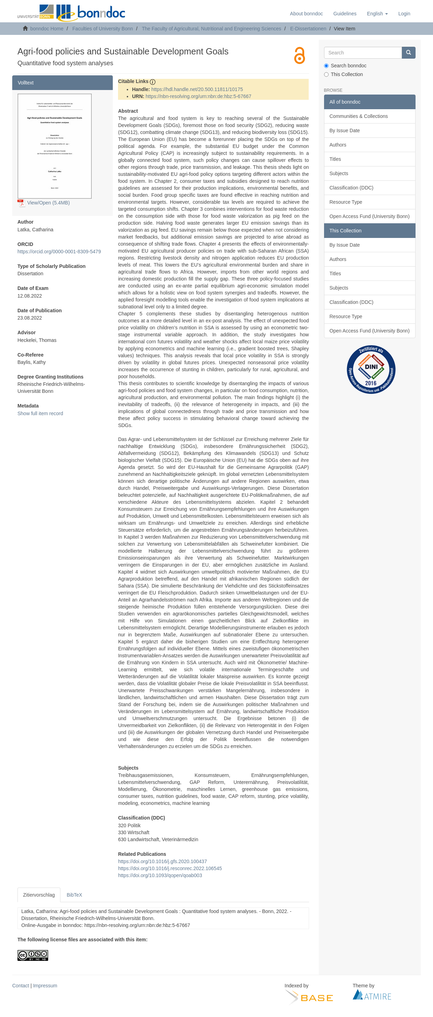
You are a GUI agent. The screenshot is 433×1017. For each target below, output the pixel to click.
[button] (377, 13)
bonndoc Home (47, 28)
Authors (338, 145)
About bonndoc (306, 13)
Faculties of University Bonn (102, 28)
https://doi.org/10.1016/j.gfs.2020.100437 (162, 861)
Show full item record (40, 413)
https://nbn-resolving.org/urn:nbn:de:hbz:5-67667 (198, 96)
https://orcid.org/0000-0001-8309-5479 (59, 251)
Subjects (339, 173)
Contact (20, 985)
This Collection (343, 74)
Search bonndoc (345, 65)
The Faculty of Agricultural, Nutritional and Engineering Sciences (211, 28)
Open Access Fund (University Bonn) (370, 216)
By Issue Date (345, 130)
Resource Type (346, 202)
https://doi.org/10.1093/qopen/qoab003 (160, 875)
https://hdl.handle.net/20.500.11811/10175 (197, 89)
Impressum (45, 985)
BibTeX (74, 895)
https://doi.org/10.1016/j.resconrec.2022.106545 (170, 868)
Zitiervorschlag (39, 895)
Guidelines (345, 13)
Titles (335, 159)
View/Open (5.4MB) (43, 202)
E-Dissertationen (308, 28)
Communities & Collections (359, 116)
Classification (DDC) (352, 187)
